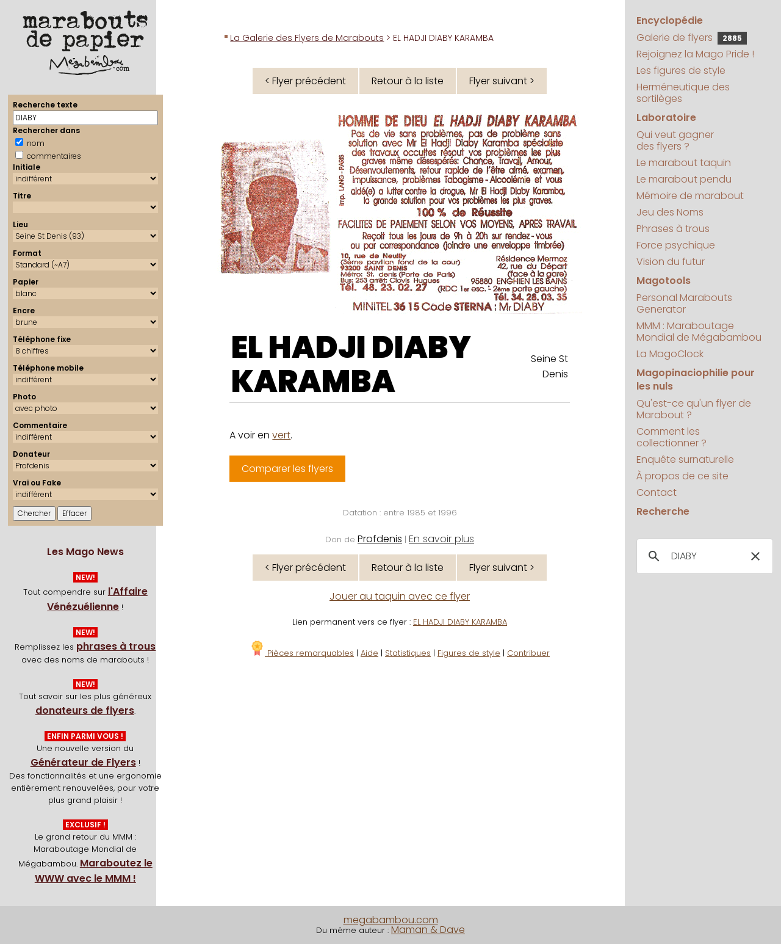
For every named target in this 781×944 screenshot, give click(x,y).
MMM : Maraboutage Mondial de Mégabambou (698, 331)
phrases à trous (116, 646)
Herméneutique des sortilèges (683, 93)
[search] (703, 556)
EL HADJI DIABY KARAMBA (351, 364)
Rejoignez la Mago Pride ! (695, 54)
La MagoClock (670, 354)
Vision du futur (670, 262)
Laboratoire (666, 118)
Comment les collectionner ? (671, 437)
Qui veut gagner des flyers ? (675, 140)
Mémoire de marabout (690, 196)
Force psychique (675, 245)
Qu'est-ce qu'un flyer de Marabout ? (693, 409)
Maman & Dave (428, 930)
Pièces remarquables (302, 653)
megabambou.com (391, 920)
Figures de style (468, 653)
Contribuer (528, 653)
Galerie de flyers (691, 38)
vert (281, 435)
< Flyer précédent (305, 81)
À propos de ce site (682, 476)
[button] (755, 556)
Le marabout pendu (684, 179)
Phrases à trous (673, 229)
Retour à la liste (408, 81)
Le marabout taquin (683, 163)
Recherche (662, 511)
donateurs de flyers (84, 710)
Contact (656, 492)
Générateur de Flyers (83, 762)
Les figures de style (680, 71)
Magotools (663, 281)
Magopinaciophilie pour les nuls (695, 379)
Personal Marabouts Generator (684, 303)
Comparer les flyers (287, 469)
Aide (369, 653)
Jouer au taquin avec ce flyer (399, 596)
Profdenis (380, 539)
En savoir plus (441, 539)
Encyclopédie (669, 20)
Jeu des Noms (670, 212)
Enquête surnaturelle (685, 459)
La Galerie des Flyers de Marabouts (307, 38)
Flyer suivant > (501, 81)
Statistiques (408, 653)
